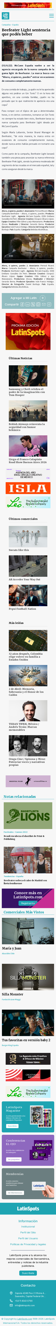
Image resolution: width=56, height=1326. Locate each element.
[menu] (51, 16)
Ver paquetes (14, 1159)
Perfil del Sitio (28, 1232)
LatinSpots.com (24, 1319)
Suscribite (12, 1126)
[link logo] (5, 16)
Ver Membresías (15, 1193)
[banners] (28, 5)
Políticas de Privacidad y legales (28, 1244)
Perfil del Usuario (28, 1238)
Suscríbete (28, 1273)
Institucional (28, 1226)
